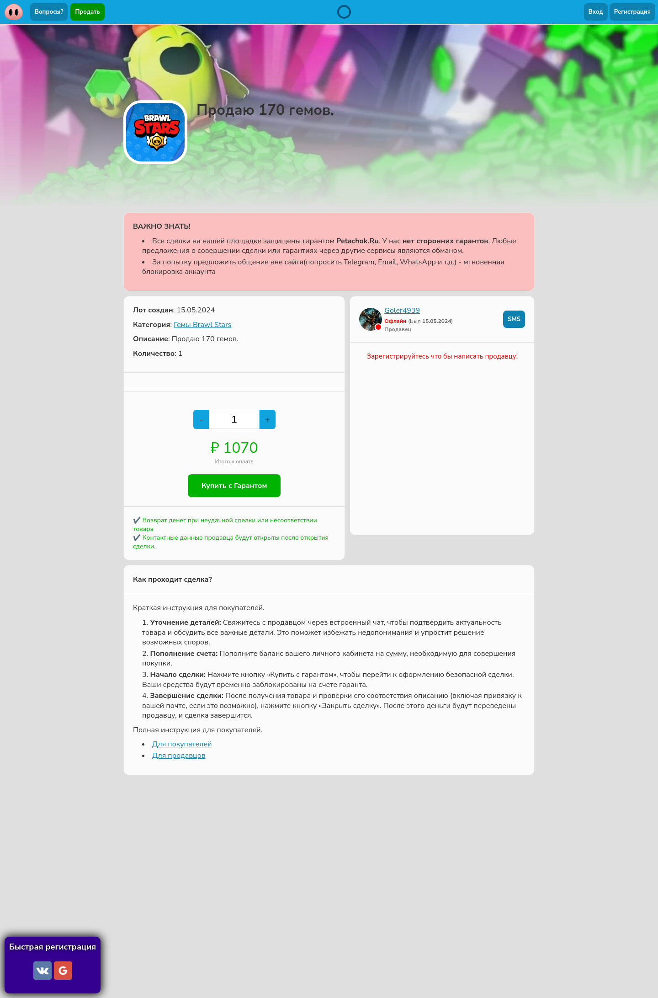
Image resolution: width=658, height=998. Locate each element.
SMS (514, 319)
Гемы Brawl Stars (202, 325)
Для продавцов (178, 756)
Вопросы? (49, 12)
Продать (87, 12)
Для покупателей (182, 744)
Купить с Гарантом (234, 486)
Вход (596, 12)
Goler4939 (402, 311)
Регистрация (632, 12)
